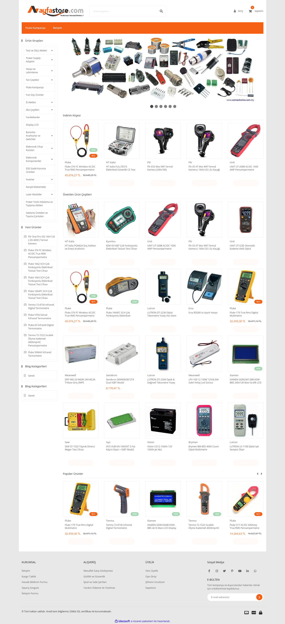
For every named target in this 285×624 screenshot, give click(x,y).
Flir (149, 162)
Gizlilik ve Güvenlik (94, 576)
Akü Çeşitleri (32, 109)
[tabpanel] (163, 69)
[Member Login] (238, 11)
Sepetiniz (150, 587)
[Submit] (259, 597)
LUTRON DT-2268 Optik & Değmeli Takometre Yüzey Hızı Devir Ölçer (161, 381)
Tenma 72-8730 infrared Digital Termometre (119, 526)
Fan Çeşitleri (32, 80)
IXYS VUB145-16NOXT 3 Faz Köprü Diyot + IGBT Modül (120, 448)
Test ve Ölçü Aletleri (36, 50)
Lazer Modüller (34, 194)
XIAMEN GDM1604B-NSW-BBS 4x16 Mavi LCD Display (161, 526)
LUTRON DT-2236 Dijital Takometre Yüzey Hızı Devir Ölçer (161, 314)
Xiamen (234, 375)
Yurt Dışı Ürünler (35, 94)
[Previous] (257, 474)
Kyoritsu (111, 241)
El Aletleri (31, 102)
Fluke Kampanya (35, 28)
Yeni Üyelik (151, 570)
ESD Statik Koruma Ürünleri (36, 170)
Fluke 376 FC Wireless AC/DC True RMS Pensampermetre (80, 168)
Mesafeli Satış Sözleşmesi (98, 570)
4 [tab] (165, 106)
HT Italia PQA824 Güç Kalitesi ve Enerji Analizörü (80, 247)
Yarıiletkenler (33, 117)
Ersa (191, 308)
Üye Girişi (150, 576)
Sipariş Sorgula (30, 587)
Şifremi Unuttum (155, 582)
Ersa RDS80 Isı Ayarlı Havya (203, 312)
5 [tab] (170, 106)
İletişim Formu (30, 593)
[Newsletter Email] (235, 597)
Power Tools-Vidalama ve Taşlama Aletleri (39, 203)
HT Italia (110, 162)
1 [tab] (151, 106)
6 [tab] (174, 106)
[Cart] (256, 11)
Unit (232, 162)
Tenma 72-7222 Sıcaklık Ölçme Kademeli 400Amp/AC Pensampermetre (204, 526)
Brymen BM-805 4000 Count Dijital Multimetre (204, 448)
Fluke (68, 162)
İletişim (57, 28)
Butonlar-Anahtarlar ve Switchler (33, 136)
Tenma (110, 520)
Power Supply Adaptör (33, 59)
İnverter (30, 179)
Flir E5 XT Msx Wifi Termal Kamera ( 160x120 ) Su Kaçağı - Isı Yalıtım (204, 168)
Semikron (111, 375)
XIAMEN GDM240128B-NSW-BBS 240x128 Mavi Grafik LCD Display (245, 381)
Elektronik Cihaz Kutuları (34, 148)
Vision (150, 442)
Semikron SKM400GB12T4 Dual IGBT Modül (120, 381)
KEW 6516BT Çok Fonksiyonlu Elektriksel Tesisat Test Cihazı (122, 247)
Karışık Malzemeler (36, 187)
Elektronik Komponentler (33, 159)
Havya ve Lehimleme (32, 70)
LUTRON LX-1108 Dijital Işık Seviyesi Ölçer (244, 448)
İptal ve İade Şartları (94, 582)
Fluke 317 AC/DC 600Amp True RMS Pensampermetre (244, 526)
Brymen (193, 442)
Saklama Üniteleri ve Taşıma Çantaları (37, 214)
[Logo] (50, 11)
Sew (67, 442)
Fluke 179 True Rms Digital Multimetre (244, 314)
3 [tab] (160, 106)
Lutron (151, 308)
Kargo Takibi (29, 576)
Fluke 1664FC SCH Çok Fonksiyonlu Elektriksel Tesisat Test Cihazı (118, 314)
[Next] (261, 474)
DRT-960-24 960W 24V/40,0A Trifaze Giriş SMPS (80, 381)
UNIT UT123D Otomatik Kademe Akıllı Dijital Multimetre (242, 247)
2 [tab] (156, 106)
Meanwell (70, 375)
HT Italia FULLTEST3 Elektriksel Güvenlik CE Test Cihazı (120, 168)
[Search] (122, 11)
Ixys (108, 442)
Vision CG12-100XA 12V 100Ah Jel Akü (159, 448)
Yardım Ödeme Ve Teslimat (99, 587)
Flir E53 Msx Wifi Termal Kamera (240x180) (160, 168)
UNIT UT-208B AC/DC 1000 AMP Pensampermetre (244, 168)
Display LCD (32, 124)
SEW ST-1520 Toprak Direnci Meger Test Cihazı (80, 448)
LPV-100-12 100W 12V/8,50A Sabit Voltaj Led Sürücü (204, 381)
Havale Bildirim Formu (35, 582)
